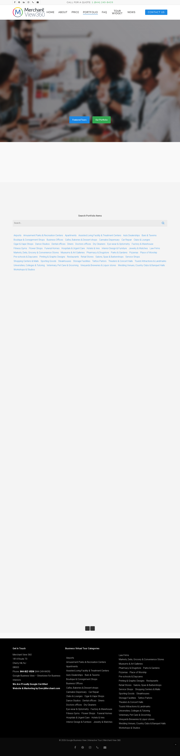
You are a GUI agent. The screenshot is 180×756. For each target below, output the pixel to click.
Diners (70, 244)
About (63, 12)
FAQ (104, 12)
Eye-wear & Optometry (118, 244)
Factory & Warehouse (142, 244)
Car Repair (127, 239)
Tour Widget (117, 12)
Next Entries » (92, 628)
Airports (17, 235)
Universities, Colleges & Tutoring (29, 265)
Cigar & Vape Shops (23, 244)
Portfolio (90, 12)
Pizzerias (133, 252)
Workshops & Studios (24, 269)
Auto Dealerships (131, 235)
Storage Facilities (81, 261)
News (131, 12)
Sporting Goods (48, 261)
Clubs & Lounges (142, 239)
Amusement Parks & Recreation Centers (43, 235)
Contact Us (156, 12)
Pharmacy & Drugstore (98, 252)
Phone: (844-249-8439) (31, 671)
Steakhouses (64, 261)
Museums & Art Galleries (73, 252)
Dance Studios (42, 244)
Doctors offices (83, 244)
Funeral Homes (52, 248)
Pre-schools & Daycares (26, 256)
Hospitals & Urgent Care (73, 248)
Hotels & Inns (93, 248)
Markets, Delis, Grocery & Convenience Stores (36, 252)
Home (50, 12)
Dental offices (58, 244)
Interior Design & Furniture (114, 248)
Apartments (70, 235)
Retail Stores (87, 256)
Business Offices (55, 239)
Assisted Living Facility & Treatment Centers (99, 235)
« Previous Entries (87, 628)
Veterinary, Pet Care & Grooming (62, 265)
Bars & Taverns (149, 235)
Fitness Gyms (20, 248)
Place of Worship (148, 252)
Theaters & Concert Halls (120, 261)
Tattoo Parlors (99, 261)
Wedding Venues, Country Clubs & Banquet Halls (141, 265)
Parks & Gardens (119, 252)
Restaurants (73, 256)
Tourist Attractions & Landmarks (150, 261)
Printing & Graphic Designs (52, 256)
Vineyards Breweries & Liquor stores (98, 265)
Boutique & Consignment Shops (29, 239)
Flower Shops (36, 248)
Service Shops (132, 256)
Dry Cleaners (99, 244)
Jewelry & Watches (138, 248)
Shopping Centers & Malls (26, 261)
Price (75, 12)
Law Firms (155, 248)
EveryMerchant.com (49, 688)
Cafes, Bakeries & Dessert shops (81, 239)
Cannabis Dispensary (109, 239)
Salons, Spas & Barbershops (109, 256)
